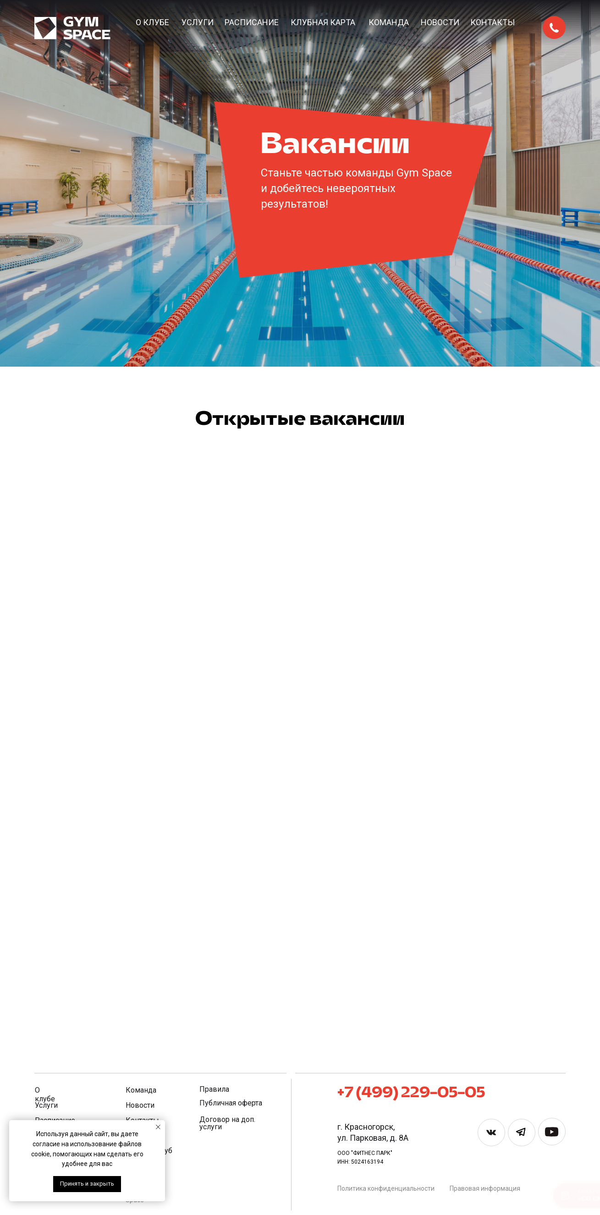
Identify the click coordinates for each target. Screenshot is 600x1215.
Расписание (252, 22)
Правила (214, 1089)
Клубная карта (323, 22)
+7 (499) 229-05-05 (411, 1093)
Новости (440, 22)
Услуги (198, 22)
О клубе (152, 22)
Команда (389, 22)
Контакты (492, 22)
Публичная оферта (230, 1103)
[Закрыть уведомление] (158, 1127)
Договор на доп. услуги (227, 1123)
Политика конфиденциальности (386, 1188)
